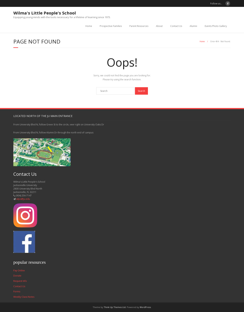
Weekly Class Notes (23, 296)
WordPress (145, 307)
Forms (16, 291)
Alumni (193, 26)
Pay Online (19, 270)
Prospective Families (111, 26)
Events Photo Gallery (216, 26)
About (159, 26)
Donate (17, 275)
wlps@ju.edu (23, 199)
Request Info (20, 281)
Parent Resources (138, 26)
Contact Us (176, 26)
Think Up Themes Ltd (115, 307)
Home (88, 26)
